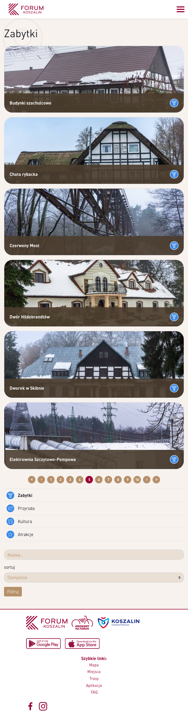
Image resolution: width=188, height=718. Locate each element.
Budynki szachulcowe (30, 102)
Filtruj (13, 591)
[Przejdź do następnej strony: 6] (146, 479)
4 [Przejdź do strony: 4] (80, 480)
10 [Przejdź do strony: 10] (137, 480)
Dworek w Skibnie (27, 388)
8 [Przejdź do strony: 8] (118, 480)
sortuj (9, 567)
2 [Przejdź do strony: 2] (61, 480)
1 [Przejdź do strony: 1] (51, 480)
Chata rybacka (24, 174)
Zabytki (19, 495)
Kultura (19, 521)
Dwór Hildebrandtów (30, 316)
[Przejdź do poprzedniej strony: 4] (41, 479)
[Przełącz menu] (180, 9)
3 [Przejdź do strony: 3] (70, 480)
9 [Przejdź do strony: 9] (128, 480)
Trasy (94, 678)
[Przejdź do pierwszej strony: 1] (31, 479)
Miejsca (94, 671)
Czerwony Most (24, 245)
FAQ (94, 692)
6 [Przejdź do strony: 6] (99, 480)
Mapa (94, 664)
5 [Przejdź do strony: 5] (89, 480)
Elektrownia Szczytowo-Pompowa (43, 459)
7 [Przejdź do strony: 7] (108, 480)
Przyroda (20, 508)
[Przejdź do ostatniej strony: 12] (156, 479)
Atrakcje (19, 534)
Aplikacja (94, 685)
